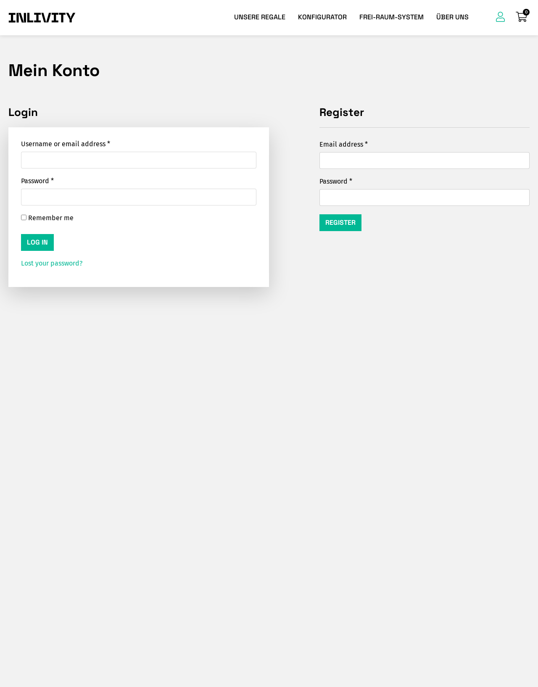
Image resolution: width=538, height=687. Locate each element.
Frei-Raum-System (391, 17)
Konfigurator (322, 17)
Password (37, 181)
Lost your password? (51, 263)
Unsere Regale (259, 17)
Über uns (452, 17)
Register (340, 222)
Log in (37, 242)
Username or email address (65, 144)
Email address (343, 144)
